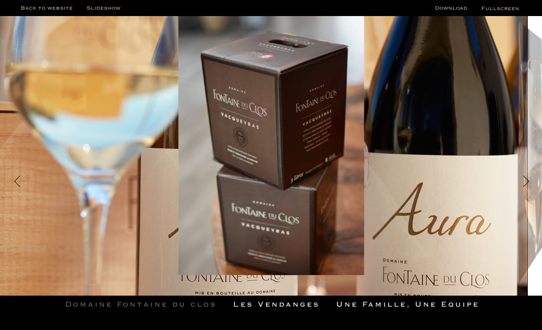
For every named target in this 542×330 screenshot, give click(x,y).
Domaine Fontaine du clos (141, 304)
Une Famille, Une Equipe (407, 304)
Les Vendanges (276, 304)
